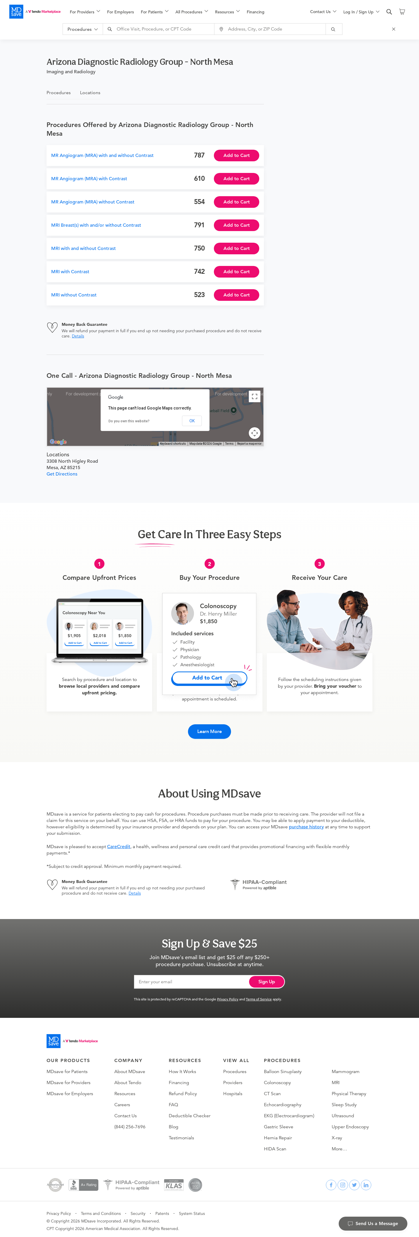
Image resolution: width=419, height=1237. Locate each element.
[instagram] (343, 1181)
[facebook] (331, 1181)
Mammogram (346, 1068)
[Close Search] (397, 29)
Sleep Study (344, 1101)
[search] (389, 12)
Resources (124, 1090)
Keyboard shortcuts (173, 443)
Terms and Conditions (101, 1210)
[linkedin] (366, 1181)
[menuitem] (85, 12)
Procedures (234, 1068)
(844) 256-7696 (129, 1123)
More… (339, 1145)
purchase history (306, 823)
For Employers (120, 12)
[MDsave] (35, 12)
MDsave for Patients (67, 1068)
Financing (255, 12)
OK (192, 421)
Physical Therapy (349, 1090)
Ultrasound (343, 1112)
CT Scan (272, 1090)
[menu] (181, 12)
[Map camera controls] (254, 433)
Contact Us (125, 1112)
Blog (173, 1123)
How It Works (182, 1068)
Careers (122, 1101)
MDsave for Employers (70, 1090)
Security (138, 1210)
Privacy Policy (227, 995)
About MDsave (129, 1068)
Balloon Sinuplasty (283, 1068)
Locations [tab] (90, 92)
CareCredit (118, 843)
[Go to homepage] (72, 1038)
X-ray (337, 1134)
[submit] (338, 29)
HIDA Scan (275, 1145)
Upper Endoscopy (350, 1123)
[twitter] (354, 1181)
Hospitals (232, 1090)
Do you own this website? (129, 421)
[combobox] (163, 29)
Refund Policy (183, 1090)
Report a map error (249, 443)
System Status (192, 1210)
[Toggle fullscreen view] (254, 396)
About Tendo (127, 1079)
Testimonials (181, 1134)
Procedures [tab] (59, 92)
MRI (336, 1079)
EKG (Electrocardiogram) (289, 1112)
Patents (162, 1210)
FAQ (173, 1101)
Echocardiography (282, 1101)
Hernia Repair (278, 1134)
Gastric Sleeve (278, 1123)
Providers (232, 1079)
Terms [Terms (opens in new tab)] (229, 443)
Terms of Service (259, 995)
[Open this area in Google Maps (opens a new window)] (58, 442)
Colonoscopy (277, 1079)
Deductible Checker (189, 1112)
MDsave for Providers (68, 1079)
